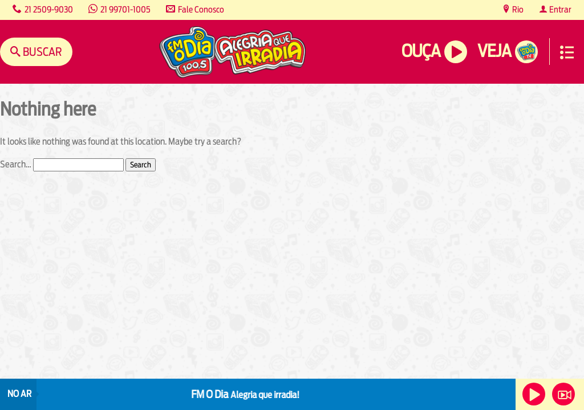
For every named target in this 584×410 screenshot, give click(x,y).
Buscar (41, 51)
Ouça (421, 51)
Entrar (559, 9)
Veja (494, 51)
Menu (567, 52)
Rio (517, 9)
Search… (15, 164)
